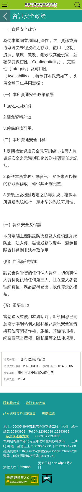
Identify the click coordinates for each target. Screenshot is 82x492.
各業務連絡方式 (17, 436)
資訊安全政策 (35, 403)
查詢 (77, 5)
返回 (5, 16)
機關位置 (48, 413)
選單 (5, 5)
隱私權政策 (11, 403)
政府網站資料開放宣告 (19, 413)
